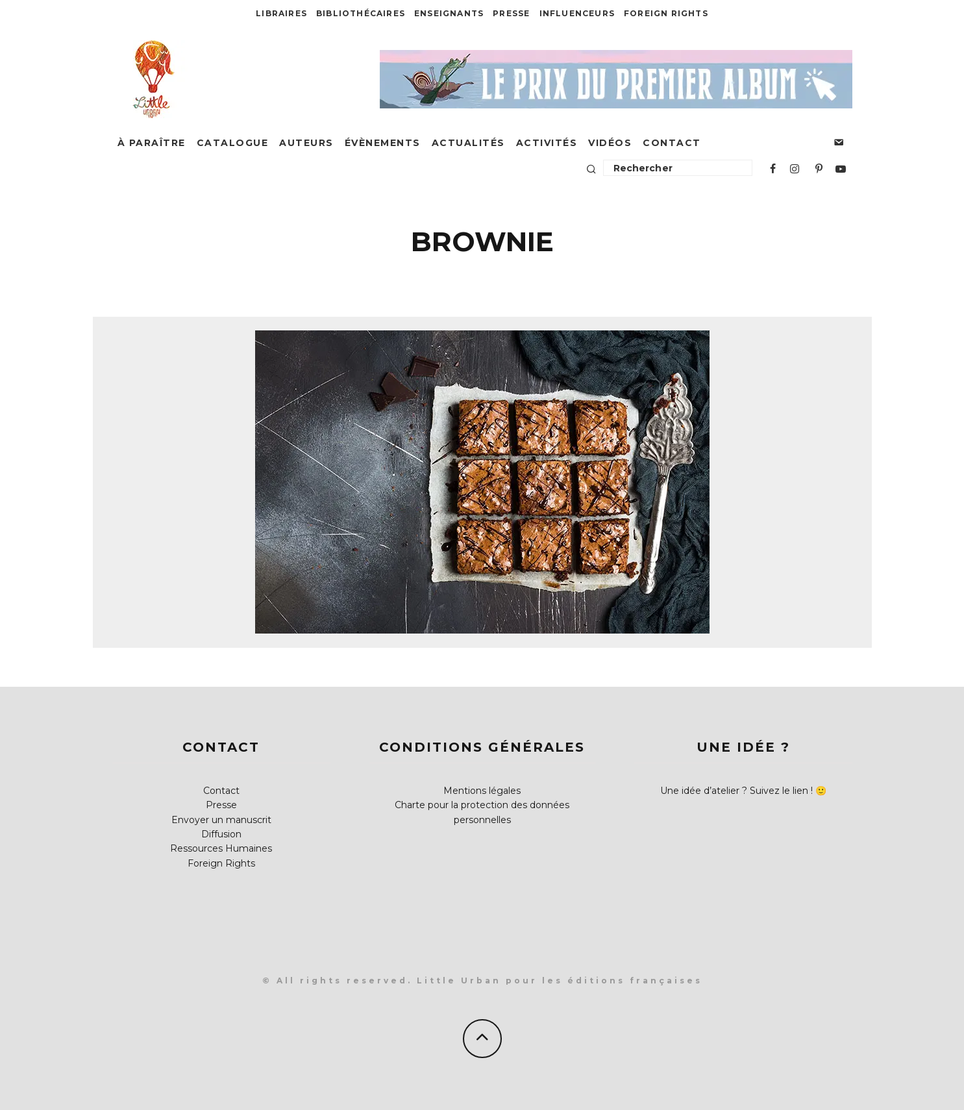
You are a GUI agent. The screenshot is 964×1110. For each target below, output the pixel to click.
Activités (547, 143)
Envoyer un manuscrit (221, 820)
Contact (672, 143)
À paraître (151, 143)
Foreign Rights (666, 13)
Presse (511, 13)
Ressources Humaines (221, 848)
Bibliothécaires (360, 13)
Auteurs (306, 143)
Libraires (281, 13)
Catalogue (233, 143)
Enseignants (449, 13)
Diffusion (221, 834)
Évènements (383, 143)
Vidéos (610, 143)
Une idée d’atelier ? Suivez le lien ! (736, 790)
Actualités (468, 143)
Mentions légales (482, 790)
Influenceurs (577, 13)
